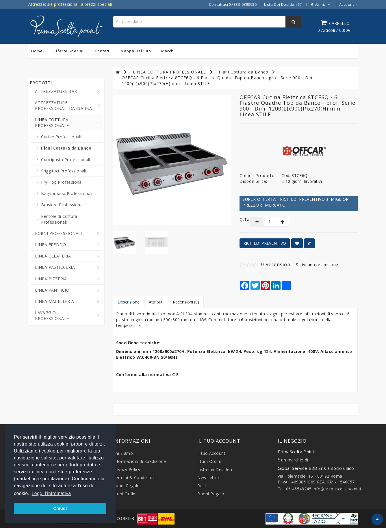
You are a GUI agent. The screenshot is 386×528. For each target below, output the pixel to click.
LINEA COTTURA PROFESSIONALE (169, 72)
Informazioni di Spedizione (139, 461)
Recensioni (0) (186, 302)
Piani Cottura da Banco (243, 72)
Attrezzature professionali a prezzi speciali (70, 4)
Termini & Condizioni (134, 477)
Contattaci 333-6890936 (233, 4)
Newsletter (208, 477)
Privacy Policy (126, 469)
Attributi (156, 302)
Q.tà (241, 219)
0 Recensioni (276, 264)
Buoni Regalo (126, 485)
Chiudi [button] (60, 508)
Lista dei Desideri (214, 469)
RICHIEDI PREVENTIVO (264, 243)
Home (37, 51)
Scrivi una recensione (317, 264)
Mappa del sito (135, 51)
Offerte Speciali (69, 51)
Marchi (168, 51)
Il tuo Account (211, 453)
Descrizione (129, 302)
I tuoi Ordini (125, 493)
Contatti (103, 51)
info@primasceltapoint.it (337, 489)
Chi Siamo (123, 453)
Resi (201, 485)
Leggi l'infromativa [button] (51, 493)
